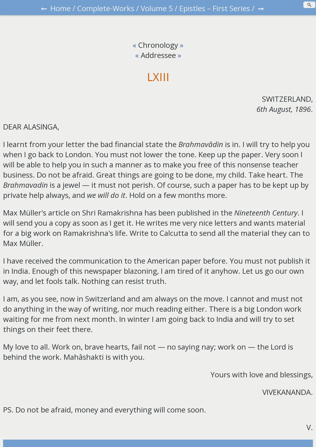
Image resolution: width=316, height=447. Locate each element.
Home (60, 8)
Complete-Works (105, 8)
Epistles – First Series (214, 8)
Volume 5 (157, 8)
